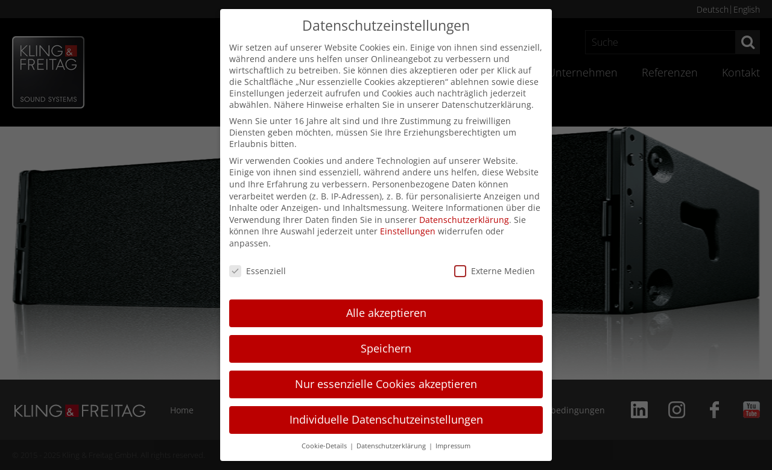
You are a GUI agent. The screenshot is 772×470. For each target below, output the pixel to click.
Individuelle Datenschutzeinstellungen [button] (386, 419)
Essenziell (257, 271)
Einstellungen (407, 231)
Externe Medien (494, 271)
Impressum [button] (452, 446)
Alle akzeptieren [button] (386, 313)
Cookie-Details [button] (325, 446)
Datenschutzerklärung (464, 219)
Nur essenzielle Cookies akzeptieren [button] (386, 384)
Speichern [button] (386, 348)
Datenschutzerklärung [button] (392, 446)
